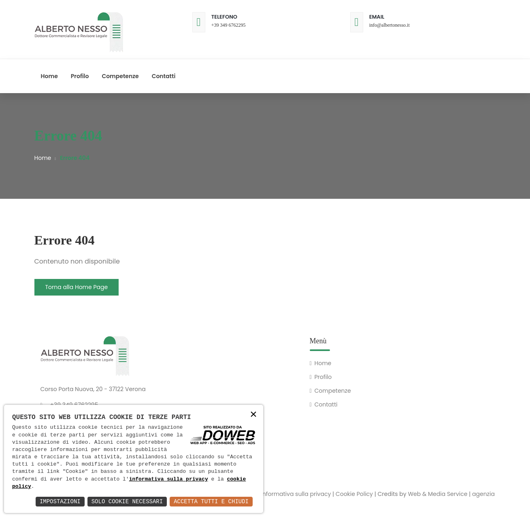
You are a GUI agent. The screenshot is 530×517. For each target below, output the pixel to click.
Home (49, 76)
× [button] (253, 415)
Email (377, 17)
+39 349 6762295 (228, 25)
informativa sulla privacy (168, 479)
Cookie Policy (354, 494)
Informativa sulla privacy (296, 494)
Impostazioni (60, 501)
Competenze (120, 76)
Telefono (224, 17)
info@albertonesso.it (389, 25)
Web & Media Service (437, 494)
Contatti (164, 76)
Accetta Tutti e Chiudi (211, 501)
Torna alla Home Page (76, 287)
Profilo (80, 76)
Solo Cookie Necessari (127, 501)
